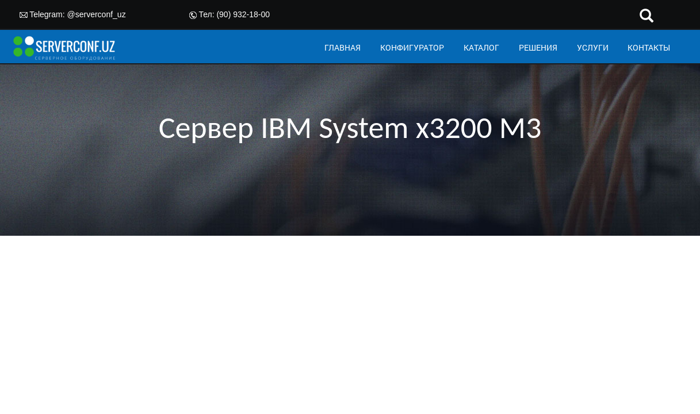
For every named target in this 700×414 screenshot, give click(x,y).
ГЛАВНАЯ (342, 47)
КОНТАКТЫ (649, 47)
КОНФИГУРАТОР (412, 47)
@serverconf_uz (96, 14)
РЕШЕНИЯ (538, 47)
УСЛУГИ (593, 47)
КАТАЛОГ (481, 47)
